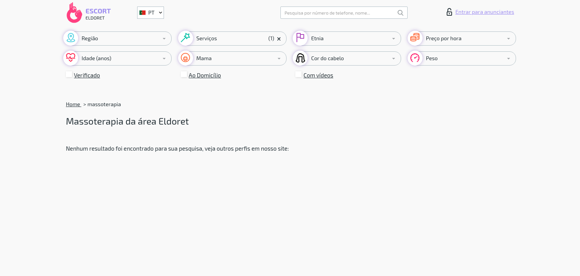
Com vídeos (318, 75)
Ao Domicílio (205, 75)
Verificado (87, 75)
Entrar (480, 12)
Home (73, 104)
